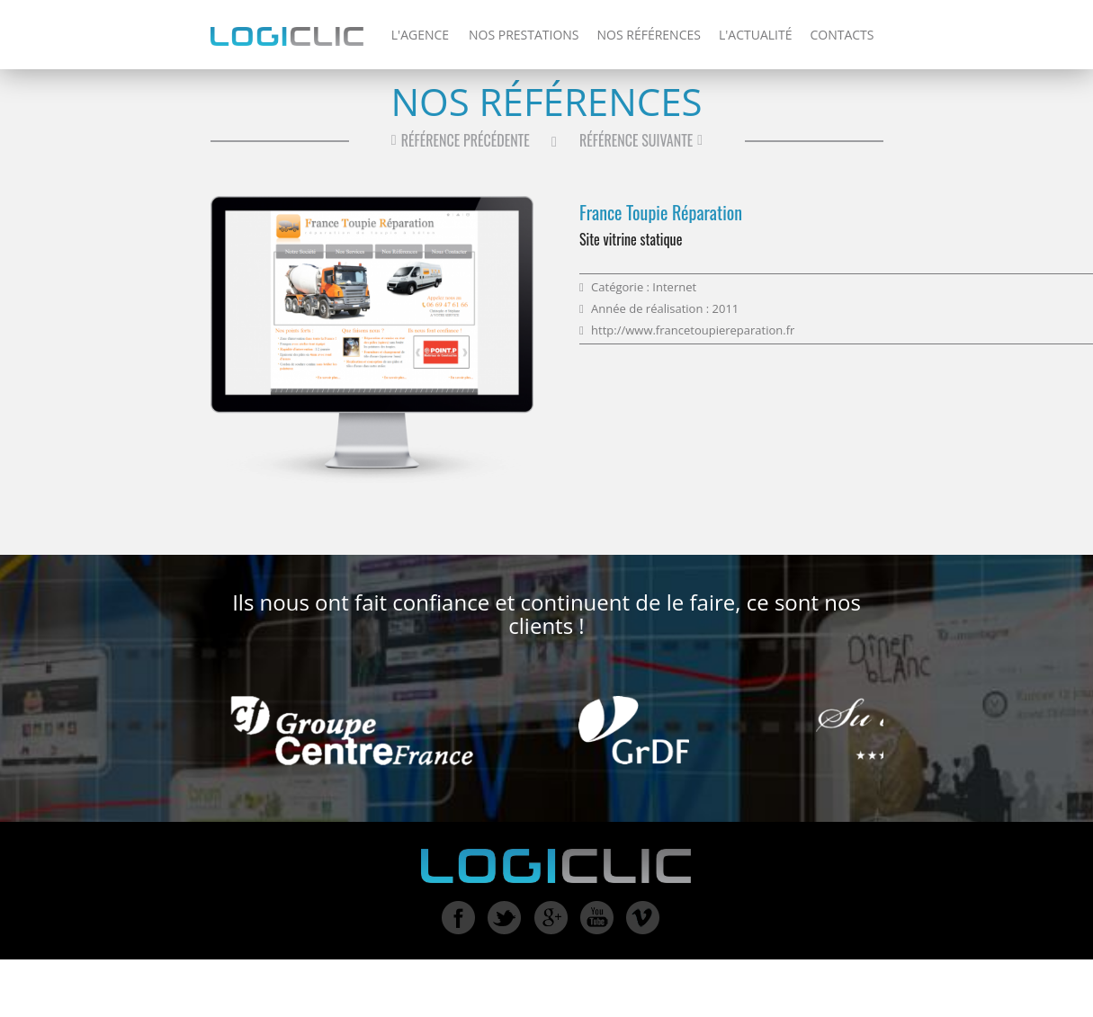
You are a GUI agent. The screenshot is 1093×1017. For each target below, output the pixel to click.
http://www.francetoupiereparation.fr (692, 330)
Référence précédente (458, 140)
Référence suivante (643, 140)
